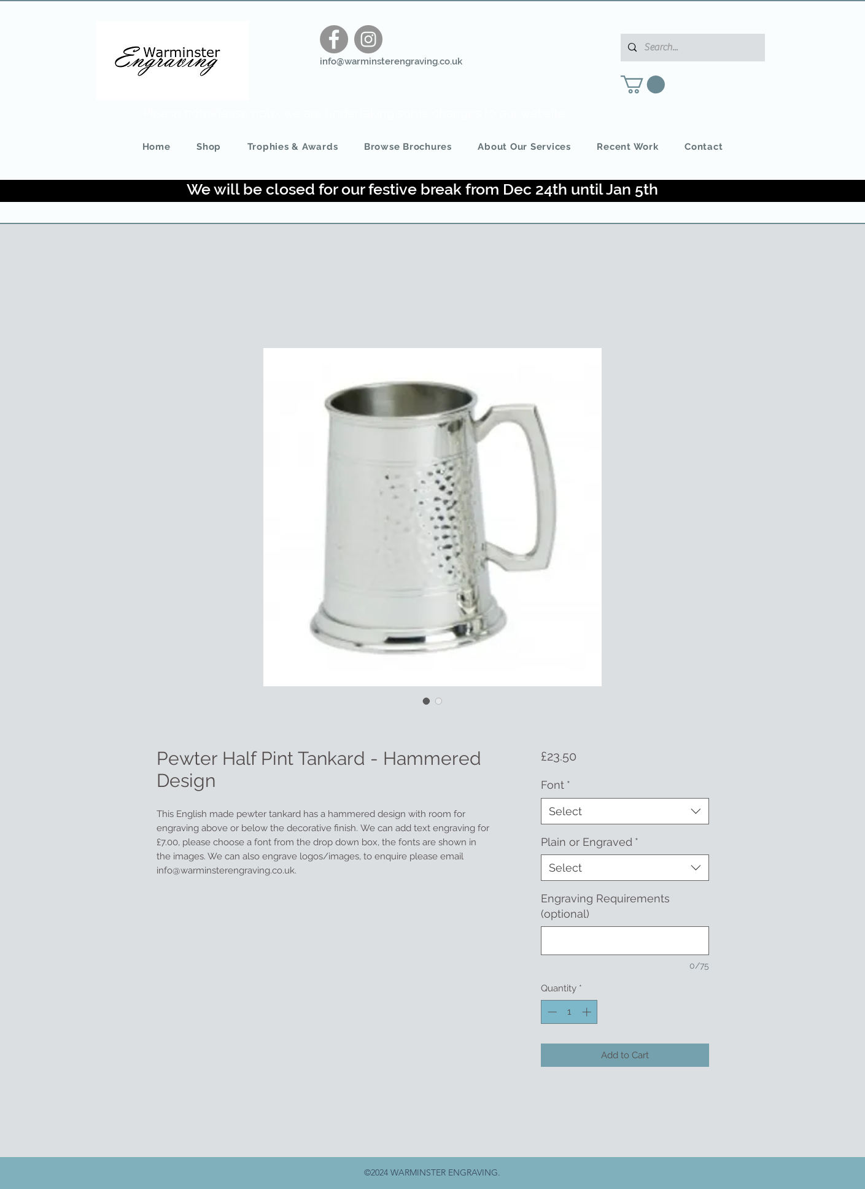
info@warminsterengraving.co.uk (391, 61)
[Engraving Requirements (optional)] (624, 941)
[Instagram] (368, 39)
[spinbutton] (569, 1012)
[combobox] (624, 811)
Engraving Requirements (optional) (605, 906)
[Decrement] (551, 1012)
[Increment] (588, 1012)
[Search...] (691, 47)
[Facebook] (334, 39)
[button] (643, 84)
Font (555, 784)
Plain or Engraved (589, 841)
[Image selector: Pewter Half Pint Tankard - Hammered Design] (427, 701)
